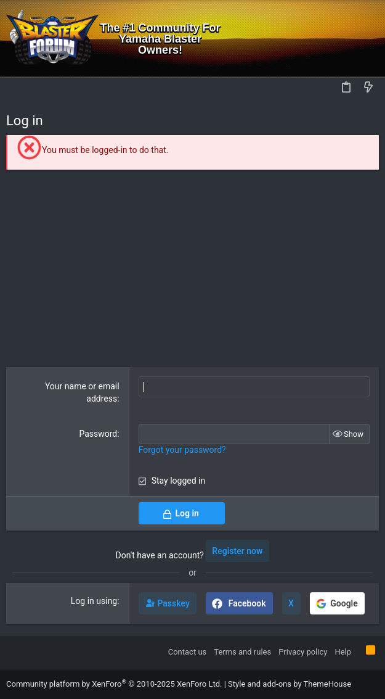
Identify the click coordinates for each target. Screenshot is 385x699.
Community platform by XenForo (114, 684)
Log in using (94, 601)
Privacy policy (302, 651)
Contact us (187, 651)
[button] (18, 88)
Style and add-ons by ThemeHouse (289, 684)
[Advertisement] (192, 268)
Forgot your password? (182, 450)
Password (98, 434)
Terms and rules (242, 651)
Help (342, 651)
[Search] (367, 39)
